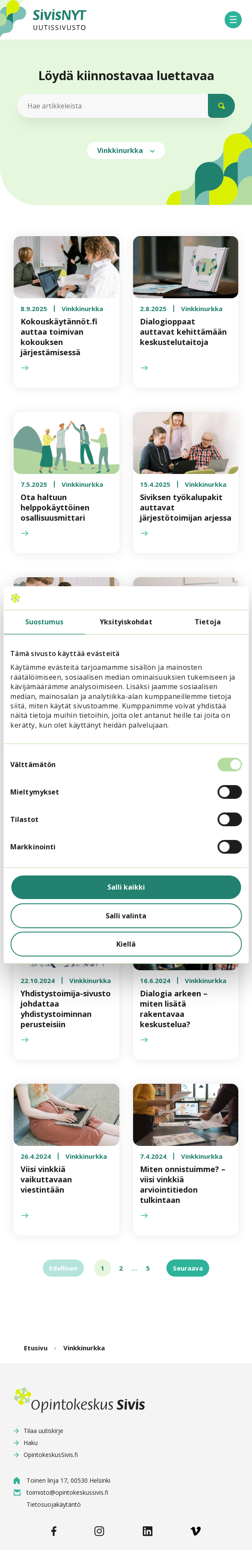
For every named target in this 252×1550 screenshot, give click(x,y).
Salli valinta (126, 915)
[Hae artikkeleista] (124, 106)
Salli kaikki (126, 887)
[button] (233, 19)
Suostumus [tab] (44, 622)
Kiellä (126, 944)
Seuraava (188, 1268)
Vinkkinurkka (126, 150)
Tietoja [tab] (208, 622)
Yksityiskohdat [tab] (126, 622)
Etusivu (35, 1347)
